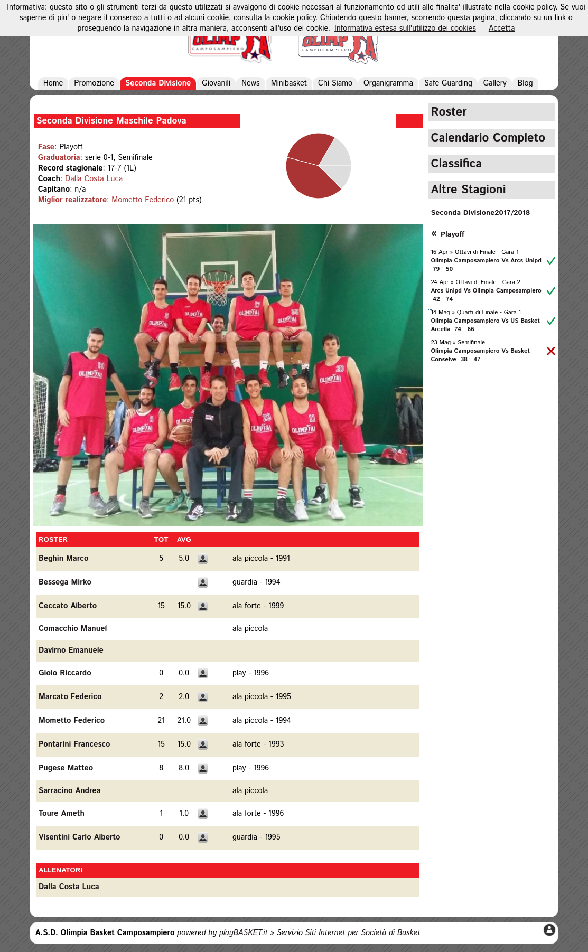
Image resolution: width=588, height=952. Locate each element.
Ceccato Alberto (68, 606)
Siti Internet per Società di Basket (363, 933)
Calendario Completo (488, 138)
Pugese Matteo (66, 768)
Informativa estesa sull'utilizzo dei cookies (405, 28)
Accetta (502, 28)
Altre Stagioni (468, 190)
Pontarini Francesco (74, 744)
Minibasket (289, 83)
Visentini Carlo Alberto (79, 837)
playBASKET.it (243, 933)
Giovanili (216, 83)
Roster (448, 112)
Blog (525, 83)
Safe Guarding (448, 83)
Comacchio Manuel (73, 629)
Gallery (495, 83)
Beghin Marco (63, 558)
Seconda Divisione (158, 83)
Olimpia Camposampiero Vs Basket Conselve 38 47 (480, 355)
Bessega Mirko (65, 582)
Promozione (94, 83)
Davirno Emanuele (71, 650)
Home (53, 83)
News (250, 83)
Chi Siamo (335, 83)
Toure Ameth (62, 813)
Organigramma (388, 83)
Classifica (456, 164)
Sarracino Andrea (70, 791)
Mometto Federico (142, 200)
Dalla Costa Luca (94, 179)
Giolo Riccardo (65, 673)
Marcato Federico (70, 697)
